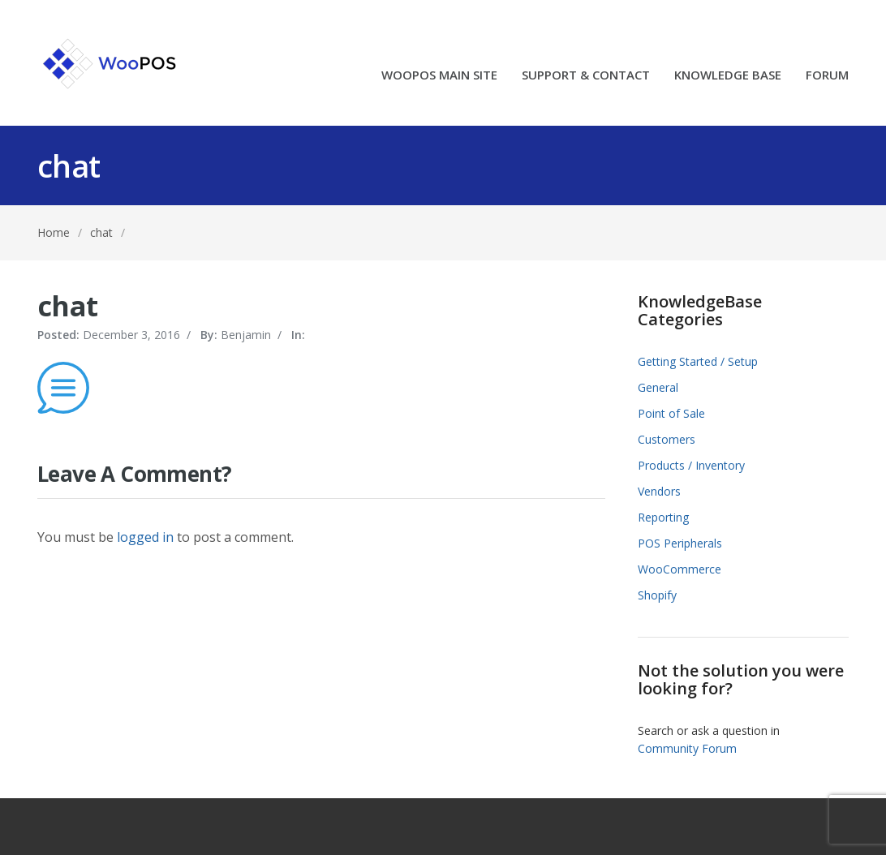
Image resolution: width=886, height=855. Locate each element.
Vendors (659, 491)
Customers (666, 439)
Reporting (663, 517)
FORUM (827, 76)
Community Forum (687, 748)
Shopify (657, 595)
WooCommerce (679, 569)
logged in (145, 537)
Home (53, 232)
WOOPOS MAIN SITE (439, 76)
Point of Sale (671, 413)
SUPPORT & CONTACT (586, 76)
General (658, 387)
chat (101, 232)
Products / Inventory (691, 465)
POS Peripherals (680, 543)
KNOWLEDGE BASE (727, 76)
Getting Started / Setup (698, 361)
